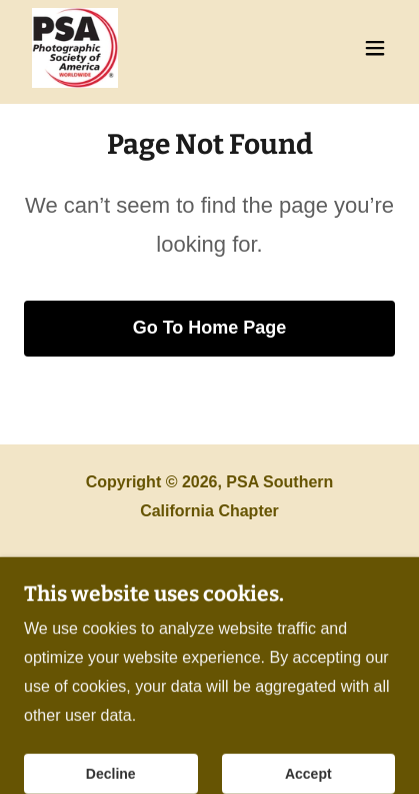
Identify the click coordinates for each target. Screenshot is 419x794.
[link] (75, 48)
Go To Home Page (210, 328)
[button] (375, 48)
